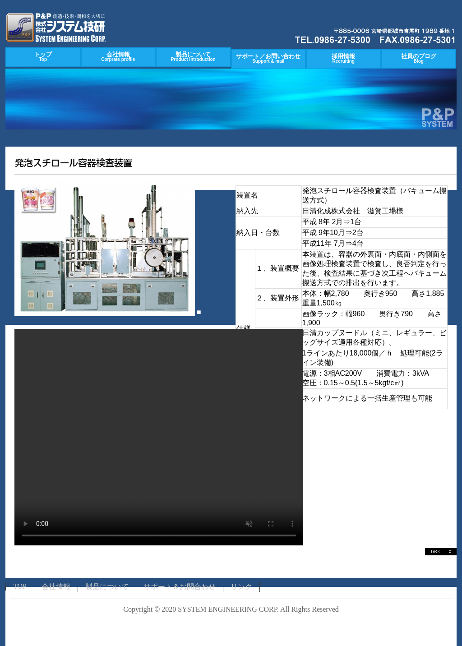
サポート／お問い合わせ (268, 58)
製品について (193, 56)
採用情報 (343, 58)
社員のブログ (418, 58)
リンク (241, 587)
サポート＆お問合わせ (179, 587)
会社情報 (118, 56)
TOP (20, 586)
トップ (43, 56)
